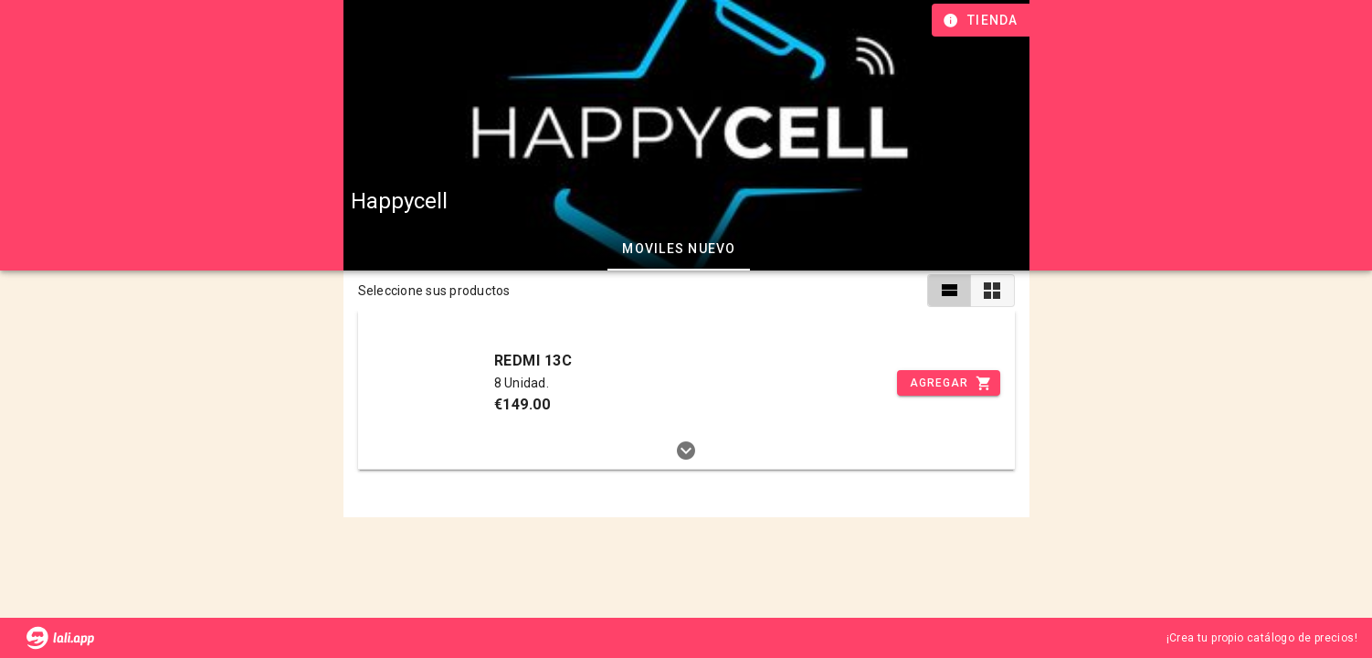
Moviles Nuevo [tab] (678, 248)
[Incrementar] (948, 383)
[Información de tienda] (982, 20)
